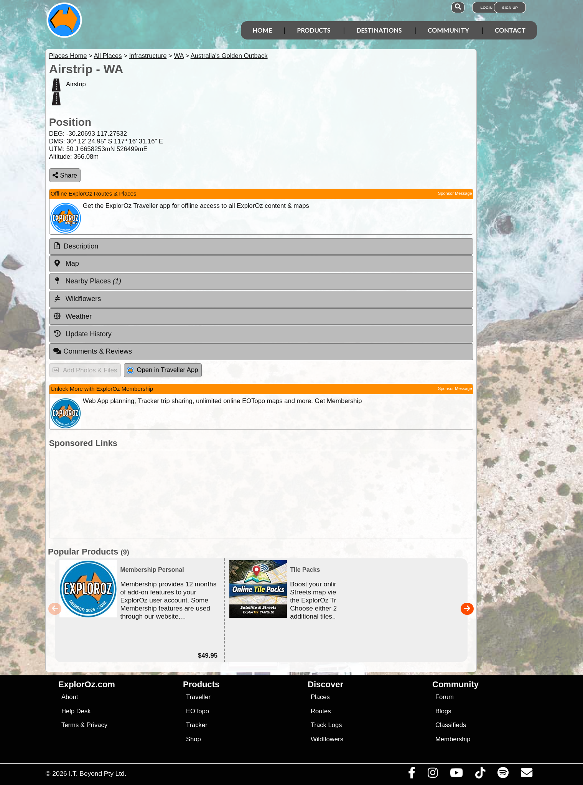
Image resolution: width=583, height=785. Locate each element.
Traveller (198, 697)
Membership (452, 739)
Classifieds (450, 725)
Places (320, 697)
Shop (193, 739)
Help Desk (76, 711)
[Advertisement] (298, 494)
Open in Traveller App (162, 370)
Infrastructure (147, 55)
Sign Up (510, 7)
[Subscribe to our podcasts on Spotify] (502, 774)
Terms (70, 725)
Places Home (68, 55)
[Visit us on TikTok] (480, 774)
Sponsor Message (455, 193)
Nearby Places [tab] (87, 281)
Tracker (197, 725)
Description (81, 246)
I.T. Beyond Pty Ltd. (97, 773)
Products (313, 30)
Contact (510, 30)
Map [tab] (66, 263)
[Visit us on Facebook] (411, 774)
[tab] (261, 246)
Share (65, 175)
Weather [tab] (72, 316)
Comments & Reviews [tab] (92, 351)
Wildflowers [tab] (77, 299)
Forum (444, 697)
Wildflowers (327, 739)
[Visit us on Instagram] (432, 774)
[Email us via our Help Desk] (526, 774)
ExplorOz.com (86, 684)
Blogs (443, 711)
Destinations (379, 30)
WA (178, 55)
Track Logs (326, 725)
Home (262, 30)
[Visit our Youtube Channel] (456, 774)
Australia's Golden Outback (229, 55)
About (69, 697)
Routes (321, 711)
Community (448, 30)
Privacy (97, 725)
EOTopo (197, 711)
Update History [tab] (82, 333)
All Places (108, 55)
